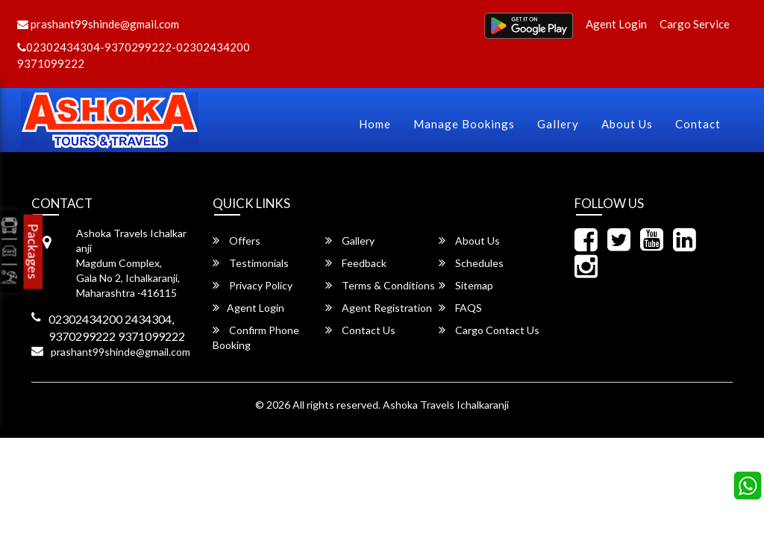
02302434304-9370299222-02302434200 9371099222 (133, 54)
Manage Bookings (464, 124)
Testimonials (251, 263)
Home (375, 124)
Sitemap (466, 285)
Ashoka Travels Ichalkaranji (446, 404)
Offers (236, 240)
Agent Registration (378, 307)
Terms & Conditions (380, 285)
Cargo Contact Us (489, 330)
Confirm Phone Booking (256, 337)
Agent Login (616, 24)
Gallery (558, 124)
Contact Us (360, 330)
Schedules (471, 263)
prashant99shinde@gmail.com (98, 24)
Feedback (355, 263)
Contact (698, 124)
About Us (627, 124)
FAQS (460, 307)
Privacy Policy (252, 285)
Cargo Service (695, 24)
